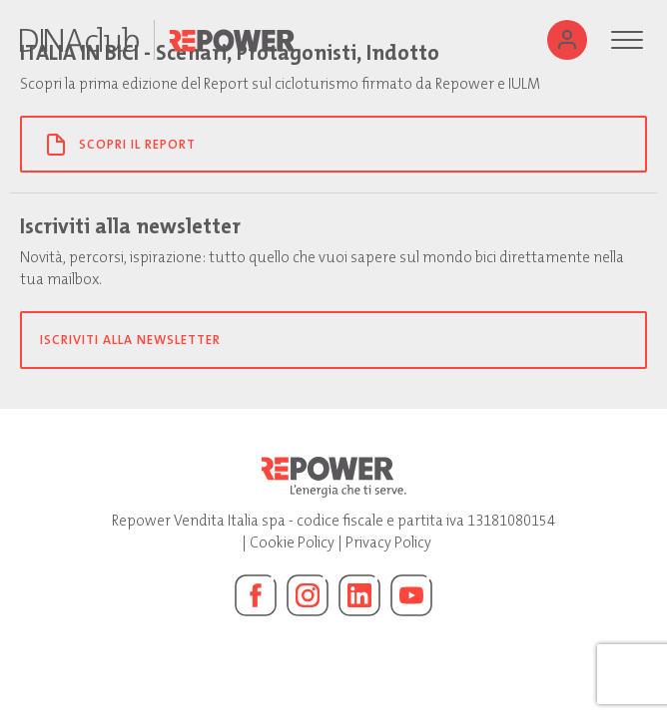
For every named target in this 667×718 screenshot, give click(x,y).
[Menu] (627, 40)
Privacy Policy (388, 543)
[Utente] (567, 40)
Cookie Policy (292, 543)
